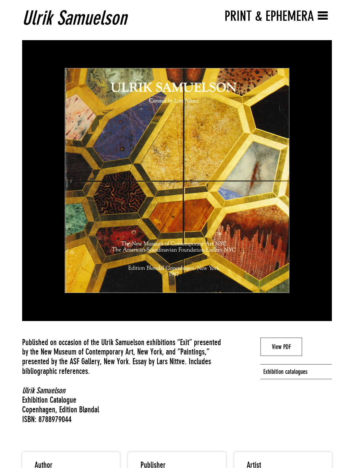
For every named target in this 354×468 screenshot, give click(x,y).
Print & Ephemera (269, 16)
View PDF (281, 346)
